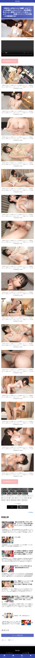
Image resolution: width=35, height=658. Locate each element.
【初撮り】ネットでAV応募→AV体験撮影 (17, 488)
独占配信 (14, 493)
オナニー (30, 488)
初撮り (4, 493)
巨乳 (8, 493)
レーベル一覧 (25, 653)
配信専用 (25, 493)
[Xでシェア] (12, 507)
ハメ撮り (11, 491)
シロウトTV (5, 491)
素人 (19, 493)
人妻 (30, 491)
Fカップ (4, 488)
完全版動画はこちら (9, 61)
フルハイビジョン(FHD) (21, 491)
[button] (23, 507)
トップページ (9, 653)
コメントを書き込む (17, 635)
